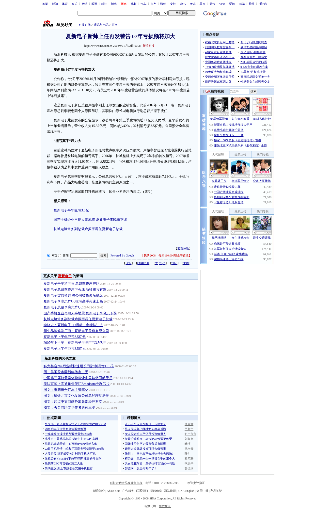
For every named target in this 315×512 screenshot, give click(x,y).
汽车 (143, 3)
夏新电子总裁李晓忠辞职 (62, 307)
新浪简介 (99, 491)
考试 (193, 3)
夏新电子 (65, 276)
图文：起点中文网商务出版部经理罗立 (73, 401)
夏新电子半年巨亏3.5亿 (71, 210)
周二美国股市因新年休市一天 (66, 372)
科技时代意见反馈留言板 (126, 483)
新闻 (55, 3)
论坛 (128, 263)
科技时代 (85, 25)
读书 (183, 3)
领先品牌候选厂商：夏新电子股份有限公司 (76, 331)
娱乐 (75, 3)
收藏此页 (143, 263)
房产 (153, 3)
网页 (54, 255)
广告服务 (128, 491)
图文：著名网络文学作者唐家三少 (69, 407)
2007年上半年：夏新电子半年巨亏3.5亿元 (75, 343)
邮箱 (242, 3)
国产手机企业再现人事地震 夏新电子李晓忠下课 (90, 220)
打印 (174, 263)
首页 (45, 3)
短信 (222, 3)
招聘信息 (156, 491)
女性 (173, 3)
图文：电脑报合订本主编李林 (66, 390)
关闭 (186, 263)
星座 (202, 3)
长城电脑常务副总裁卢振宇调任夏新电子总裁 (88, 229)
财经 (84, 3)
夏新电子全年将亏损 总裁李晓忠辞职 (72, 284)
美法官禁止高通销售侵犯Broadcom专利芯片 (77, 384)
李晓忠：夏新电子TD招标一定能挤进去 (73, 325)
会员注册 (202, 491)
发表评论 (183, 248)
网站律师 (170, 491)
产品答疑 (216, 491)
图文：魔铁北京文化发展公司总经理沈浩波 (76, 396)
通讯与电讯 (101, 25)
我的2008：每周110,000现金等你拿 (166, 255)
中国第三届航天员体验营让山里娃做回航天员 (78, 378)
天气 (212, 3)
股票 (94, 3)
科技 (104, 3)
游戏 (163, 3)
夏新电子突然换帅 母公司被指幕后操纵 (73, 295)
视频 (134, 3)
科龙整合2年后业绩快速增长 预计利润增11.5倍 (79, 366)
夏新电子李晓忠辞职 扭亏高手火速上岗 (73, 301)
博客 (114, 3)
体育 (65, 3)
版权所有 (165, 506)
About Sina (113, 491)
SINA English (186, 491)
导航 (252, 3)
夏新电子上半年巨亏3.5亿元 (65, 337)
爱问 (232, 3)
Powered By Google (122, 255)
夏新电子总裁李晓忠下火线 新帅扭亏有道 (75, 289)
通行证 (263, 3)
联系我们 (142, 491)
